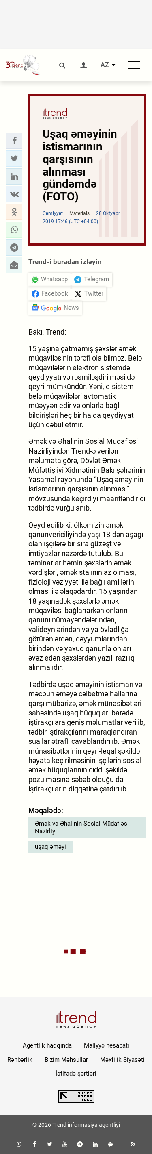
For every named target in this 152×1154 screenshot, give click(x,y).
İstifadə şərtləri (76, 1073)
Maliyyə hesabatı (106, 1045)
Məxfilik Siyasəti (122, 1059)
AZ (105, 65)
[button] (14, 140)
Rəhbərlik (19, 1059)
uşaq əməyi (50, 846)
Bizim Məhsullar (66, 1059)
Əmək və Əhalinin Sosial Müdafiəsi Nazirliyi (82, 827)
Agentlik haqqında (47, 1045)
